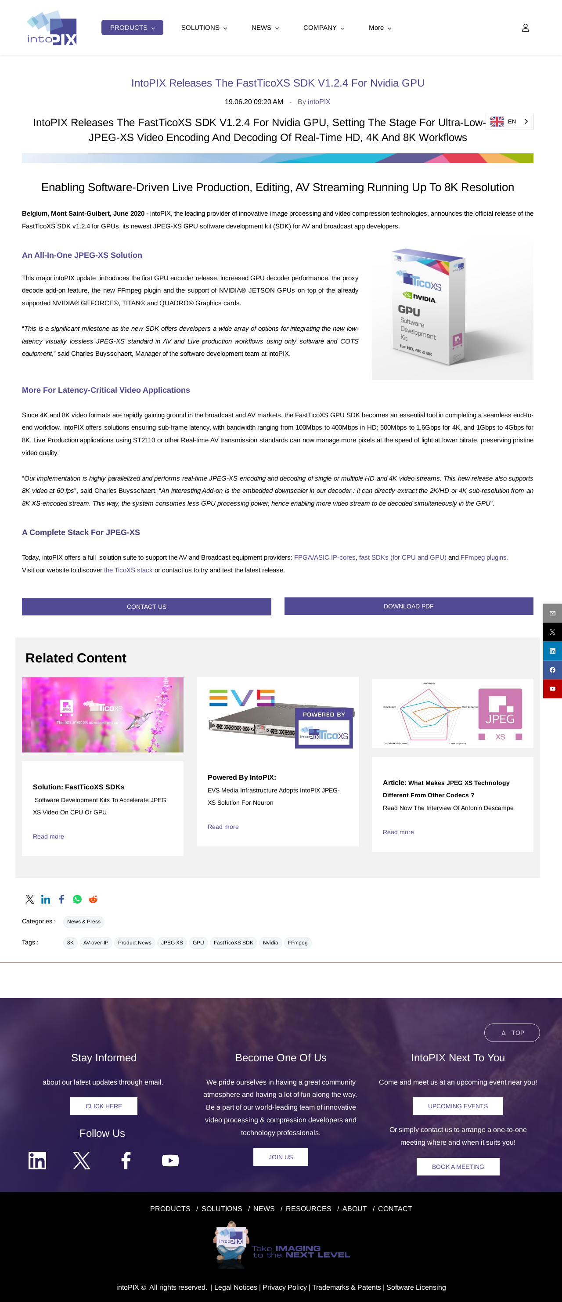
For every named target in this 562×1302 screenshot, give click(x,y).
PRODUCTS (170, 1207)
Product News (134, 941)
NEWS (264, 1207)
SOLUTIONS (222, 1207)
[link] (277, 158)
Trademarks (330, 1286)
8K (70, 941)
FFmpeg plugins (484, 556)
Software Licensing (416, 1286)
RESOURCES (308, 1207)
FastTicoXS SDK (233, 941)
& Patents (365, 1286)
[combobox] (510, 121)
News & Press (84, 920)
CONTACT (395, 1207)
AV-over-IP (95, 941)
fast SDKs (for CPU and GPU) (403, 556)
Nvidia (270, 941)
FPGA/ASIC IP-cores (325, 556)
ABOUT (354, 1207)
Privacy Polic (283, 1286)
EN (503, 121)
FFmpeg (298, 941)
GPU (198, 941)
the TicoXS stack (128, 568)
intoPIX (319, 100)
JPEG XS (172, 941)
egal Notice (236, 1286)
